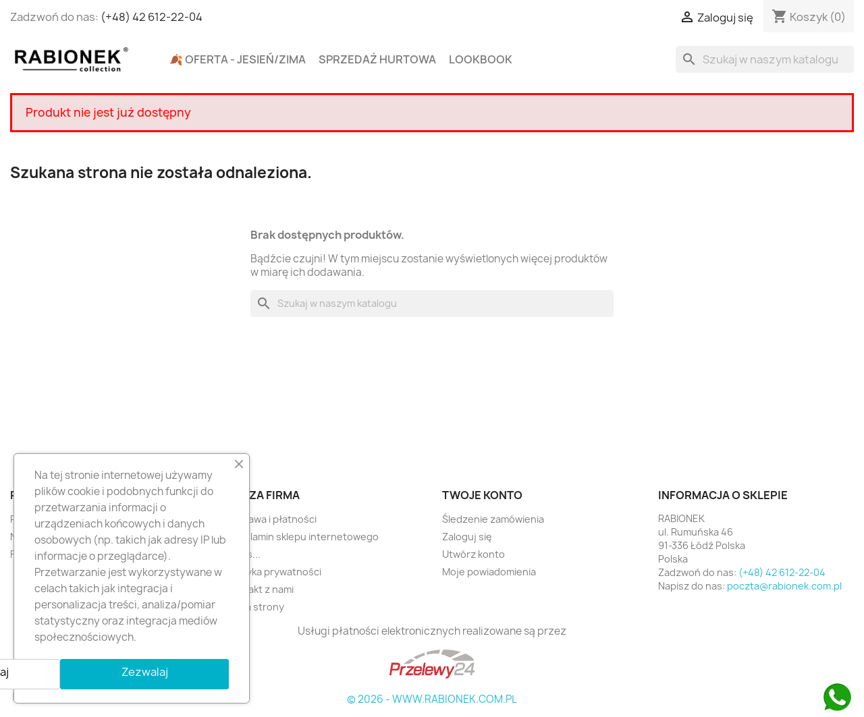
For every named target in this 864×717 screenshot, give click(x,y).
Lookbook (480, 59)
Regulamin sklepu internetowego (302, 536)
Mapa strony (255, 606)
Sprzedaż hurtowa (377, 59)
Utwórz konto (473, 554)
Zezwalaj (145, 671)
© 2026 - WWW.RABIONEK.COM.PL (432, 699)
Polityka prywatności (273, 571)
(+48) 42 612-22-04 (151, 16)
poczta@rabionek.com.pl (784, 585)
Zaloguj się (467, 536)
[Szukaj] (765, 59)
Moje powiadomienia (489, 571)
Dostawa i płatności (271, 519)
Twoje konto (482, 495)
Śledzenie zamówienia (493, 519)
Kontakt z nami (260, 589)
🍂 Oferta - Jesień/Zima (237, 59)
